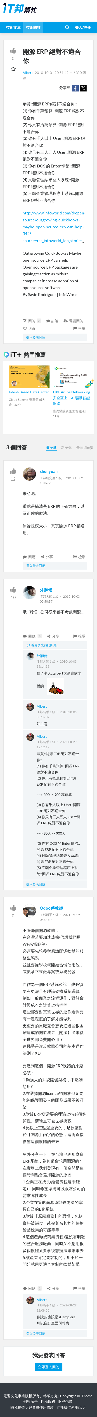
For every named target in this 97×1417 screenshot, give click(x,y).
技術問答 (33, 27)
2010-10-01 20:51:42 (52, 72)
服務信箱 (65, 1401)
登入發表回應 (35, 566)
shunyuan (49, 471)
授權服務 (48, 1401)
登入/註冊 (83, 27)
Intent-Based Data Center (29, 392)
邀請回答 (73, 321)
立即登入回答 (48, 1367)
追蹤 (29, 328)
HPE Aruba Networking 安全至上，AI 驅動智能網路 (71, 397)
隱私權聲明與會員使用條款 (32, 1407)
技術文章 (13, 27)
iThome (86, 1396)
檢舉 (79, 328)
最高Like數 (85, 447)
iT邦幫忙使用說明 (71, 1407)
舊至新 (51, 447)
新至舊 (66, 447)
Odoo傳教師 (51, 908)
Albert (28, 72)
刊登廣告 (30, 1401)
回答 (32, 321)
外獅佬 (46, 589)
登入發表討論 (35, 337)
